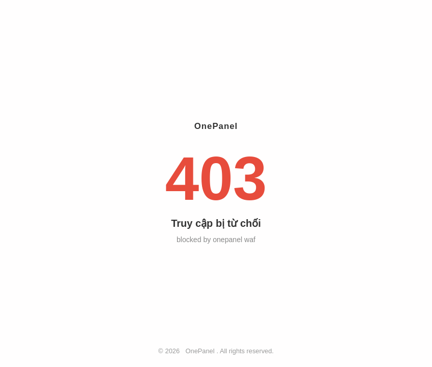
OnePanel (200, 351)
